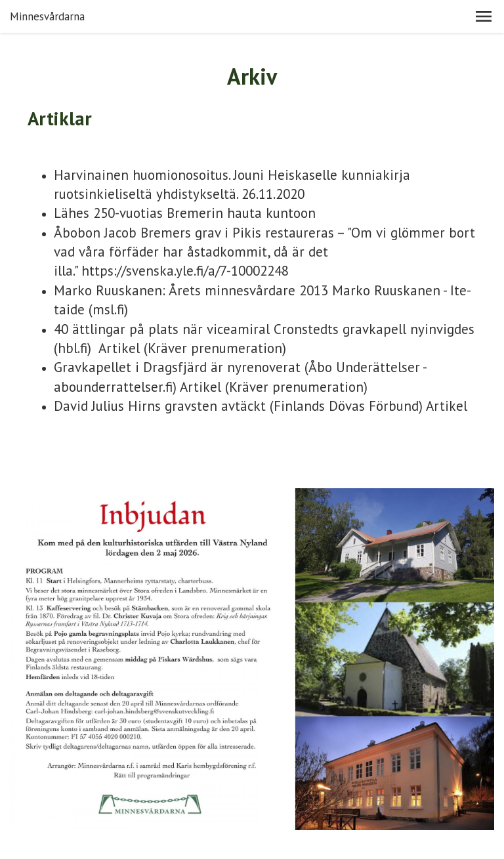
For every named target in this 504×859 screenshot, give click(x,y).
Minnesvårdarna (47, 16)
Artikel (119, 348)
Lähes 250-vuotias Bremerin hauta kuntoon (185, 213)
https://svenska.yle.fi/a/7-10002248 (185, 271)
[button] (483, 16)
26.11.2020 (273, 194)
